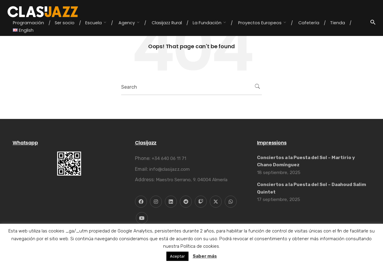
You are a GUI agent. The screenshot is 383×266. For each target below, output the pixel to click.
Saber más (205, 256)
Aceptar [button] (177, 256)
